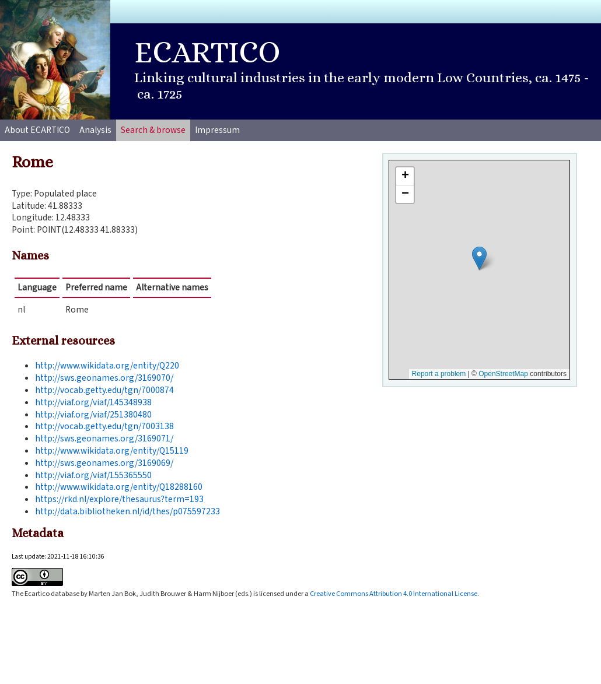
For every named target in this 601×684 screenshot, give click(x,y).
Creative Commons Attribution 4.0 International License (393, 593)
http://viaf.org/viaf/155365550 (93, 475)
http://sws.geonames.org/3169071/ (104, 438)
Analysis (95, 130)
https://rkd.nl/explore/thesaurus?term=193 (119, 499)
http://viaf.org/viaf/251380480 (93, 414)
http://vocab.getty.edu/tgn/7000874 (104, 390)
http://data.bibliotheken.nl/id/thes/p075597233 (127, 511)
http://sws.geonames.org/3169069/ (104, 463)
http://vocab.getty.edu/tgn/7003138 (104, 426)
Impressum (217, 130)
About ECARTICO (37, 130)
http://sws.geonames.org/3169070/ (104, 377)
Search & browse (153, 130)
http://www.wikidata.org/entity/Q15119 (111, 450)
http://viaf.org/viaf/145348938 (93, 402)
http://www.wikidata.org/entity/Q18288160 (118, 486)
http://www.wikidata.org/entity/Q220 (107, 365)
